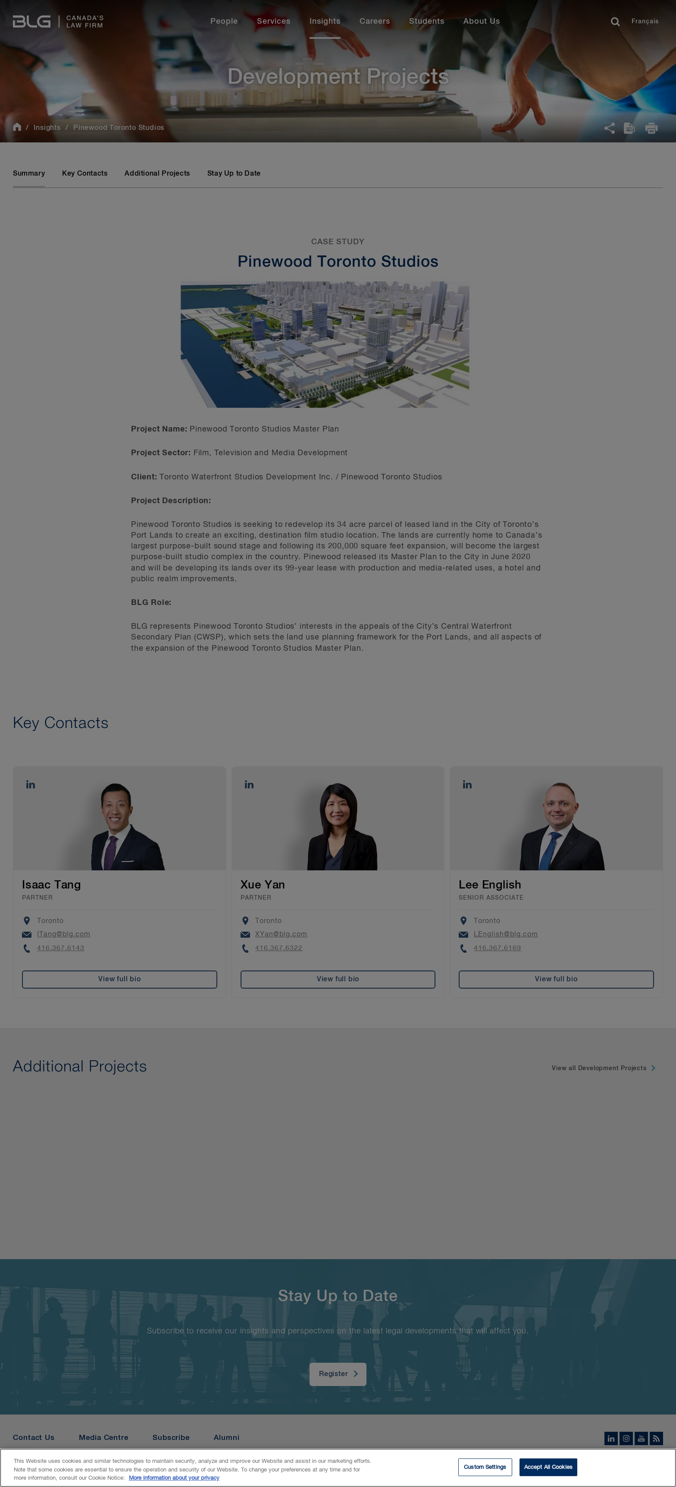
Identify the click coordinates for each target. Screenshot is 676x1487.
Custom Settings (485, 1469)
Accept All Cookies (548, 1469)
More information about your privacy (174, 1480)
